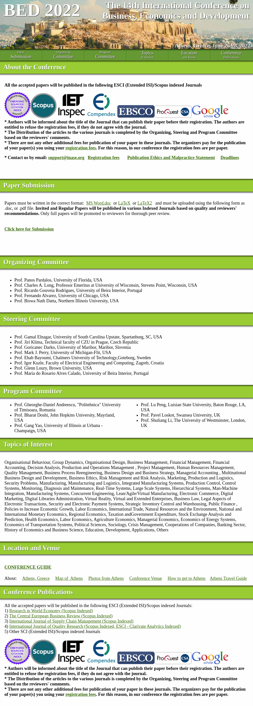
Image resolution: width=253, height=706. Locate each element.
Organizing (63, 54)
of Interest (147, 54)
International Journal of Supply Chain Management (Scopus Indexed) (71, 621)
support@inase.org (66, 157)
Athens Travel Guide (228, 578)
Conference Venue (145, 578)
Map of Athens (69, 578)
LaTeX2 (144, 203)
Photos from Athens (106, 578)
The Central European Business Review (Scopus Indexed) (61, 615)
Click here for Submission (29, 229)
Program (105, 54)
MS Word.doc (98, 203)
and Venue (189, 54)
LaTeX (124, 203)
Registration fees (103, 157)
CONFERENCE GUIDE (27, 567)
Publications (231, 54)
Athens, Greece (36, 578)
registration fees (80, 147)
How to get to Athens (186, 578)
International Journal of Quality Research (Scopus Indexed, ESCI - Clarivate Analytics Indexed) (95, 626)
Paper (21, 54)
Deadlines (230, 157)
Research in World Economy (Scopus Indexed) (51, 610)
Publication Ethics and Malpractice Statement (171, 157)
